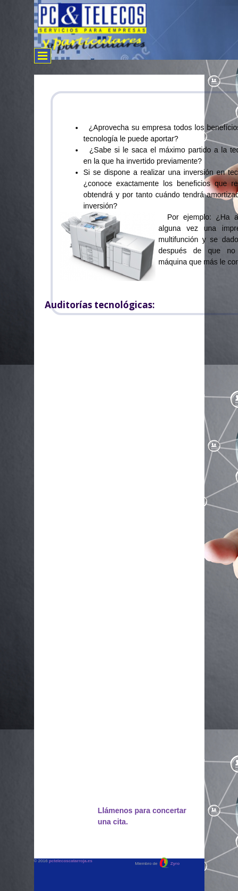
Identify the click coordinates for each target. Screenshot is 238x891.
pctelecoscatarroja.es (71, 860)
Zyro (174, 863)
